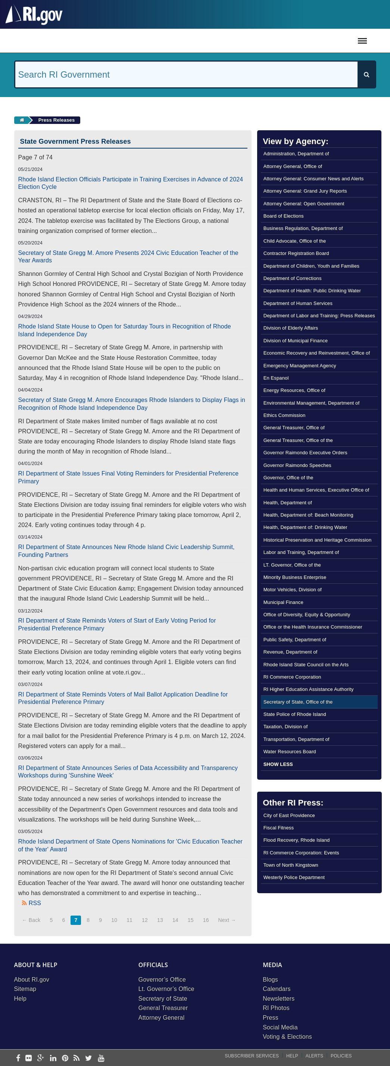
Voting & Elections (287, 1037)
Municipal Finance (283, 602)
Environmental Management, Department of (311, 403)
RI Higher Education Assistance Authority (308, 689)
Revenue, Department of (290, 652)
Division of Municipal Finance (295, 340)
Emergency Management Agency (299, 365)
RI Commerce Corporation (292, 677)
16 (206, 920)
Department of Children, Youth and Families (311, 266)
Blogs (270, 979)
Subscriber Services (252, 1056)
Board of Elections (283, 216)
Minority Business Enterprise (295, 577)
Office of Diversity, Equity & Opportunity (306, 614)
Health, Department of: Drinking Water (305, 527)
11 (129, 920)
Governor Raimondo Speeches (297, 465)
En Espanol (276, 378)
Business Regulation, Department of (303, 228)
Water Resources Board (289, 751)
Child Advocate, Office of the (294, 241)
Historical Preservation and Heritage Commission (317, 540)
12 (145, 920)
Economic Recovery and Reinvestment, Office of (316, 353)
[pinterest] (65, 1059)
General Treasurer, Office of (294, 427)
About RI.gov (31, 979)
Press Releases (56, 120)
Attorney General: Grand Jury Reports (305, 191)
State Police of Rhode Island (294, 714)
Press (270, 1017)
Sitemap (25, 989)
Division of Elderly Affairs (290, 328)
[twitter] (88, 1059)
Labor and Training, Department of (301, 552)
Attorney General (161, 1017)
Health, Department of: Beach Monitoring (308, 515)
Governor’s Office (162, 979)
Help (20, 998)
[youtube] (101, 1059)
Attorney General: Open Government (303, 203)
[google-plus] (40, 1059)
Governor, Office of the (288, 477)
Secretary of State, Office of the (298, 702)
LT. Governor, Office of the (292, 565)
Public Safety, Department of (294, 639)
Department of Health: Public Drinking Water (312, 290)
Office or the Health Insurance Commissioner (312, 627)
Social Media (280, 1027)
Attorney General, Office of (292, 166)
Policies (341, 1056)
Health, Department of (287, 502)
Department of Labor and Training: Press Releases (319, 315)
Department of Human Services (298, 303)
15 (191, 920)
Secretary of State (162, 998)
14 (175, 920)
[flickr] (28, 1059)
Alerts (314, 1056)
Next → (227, 920)
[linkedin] (53, 1059)
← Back (31, 920)
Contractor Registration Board (296, 253)
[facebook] (18, 1059)
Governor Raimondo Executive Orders (305, 452)
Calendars (276, 989)
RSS (35, 903)
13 (160, 920)
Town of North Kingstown (290, 865)
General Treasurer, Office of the (298, 440)
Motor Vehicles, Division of (292, 589)
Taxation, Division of (285, 726)
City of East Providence (289, 815)
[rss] (76, 1059)
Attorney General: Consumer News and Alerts (313, 178)
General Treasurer (163, 1008)
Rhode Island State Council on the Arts (306, 664)
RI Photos (276, 1008)
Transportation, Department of (296, 739)
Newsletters (278, 998)
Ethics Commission (284, 415)
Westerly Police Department (294, 877)
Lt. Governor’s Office (166, 989)
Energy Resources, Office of (294, 390)
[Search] (366, 74)
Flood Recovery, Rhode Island (296, 840)
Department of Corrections (292, 278)
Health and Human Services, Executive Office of (316, 490)
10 (114, 920)
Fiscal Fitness (278, 827)
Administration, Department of (296, 153)
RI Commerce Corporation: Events (301, 852)
